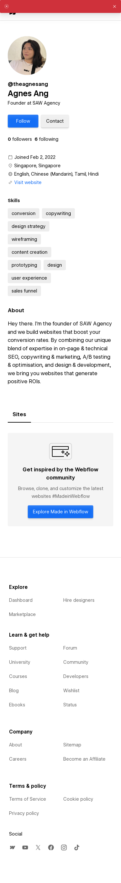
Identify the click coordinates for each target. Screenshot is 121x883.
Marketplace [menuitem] (22, 614)
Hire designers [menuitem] (79, 600)
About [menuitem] (15, 744)
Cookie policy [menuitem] (78, 799)
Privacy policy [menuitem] (24, 813)
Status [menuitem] (70, 704)
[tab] (19, 414)
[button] (23, 121)
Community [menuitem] (75, 662)
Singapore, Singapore (37, 165)
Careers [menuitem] (17, 759)
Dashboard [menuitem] (21, 600)
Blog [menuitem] (14, 690)
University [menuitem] (19, 662)
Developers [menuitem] (75, 676)
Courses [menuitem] (18, 676)
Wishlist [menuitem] (71, 690)
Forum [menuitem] (70, 648)
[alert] (60, 6)
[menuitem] (12, 847)
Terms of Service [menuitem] (27, 799)
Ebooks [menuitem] (17, 704)
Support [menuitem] (17, 648)
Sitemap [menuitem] (72, 744)
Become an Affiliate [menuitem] (84, 759)
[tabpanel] (60, 480)
